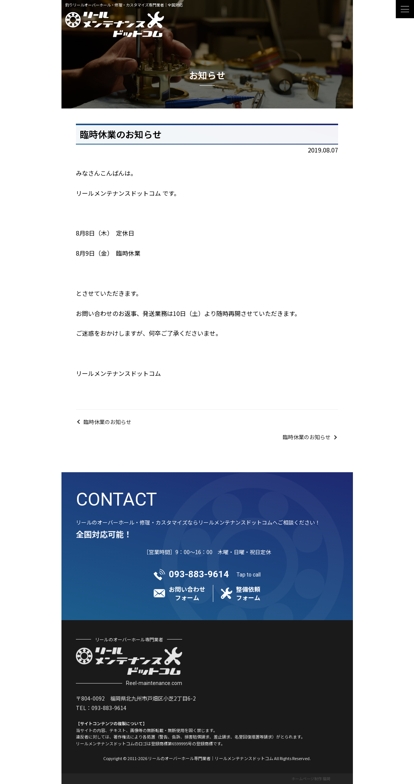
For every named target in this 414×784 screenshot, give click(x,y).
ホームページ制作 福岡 (310, 778)
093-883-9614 (199, 574)
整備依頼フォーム (248, 593)
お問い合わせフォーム (187, 593)
